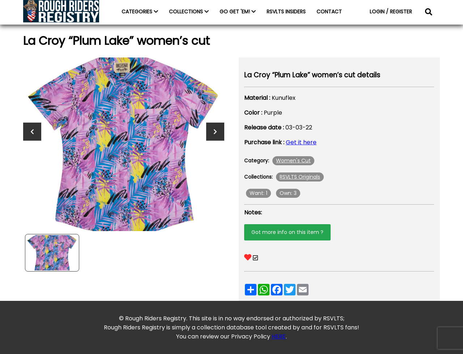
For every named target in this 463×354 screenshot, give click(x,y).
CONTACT (329, 11)
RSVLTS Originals (300, 176)
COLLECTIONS (189, 11)
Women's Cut (293, 160)
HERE (279, 336)
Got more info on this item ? (287, 232)
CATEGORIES (140, 11)
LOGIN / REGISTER (391, 11)
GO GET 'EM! (238, 11)
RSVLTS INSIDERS (286, 11)
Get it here (301, 142)
